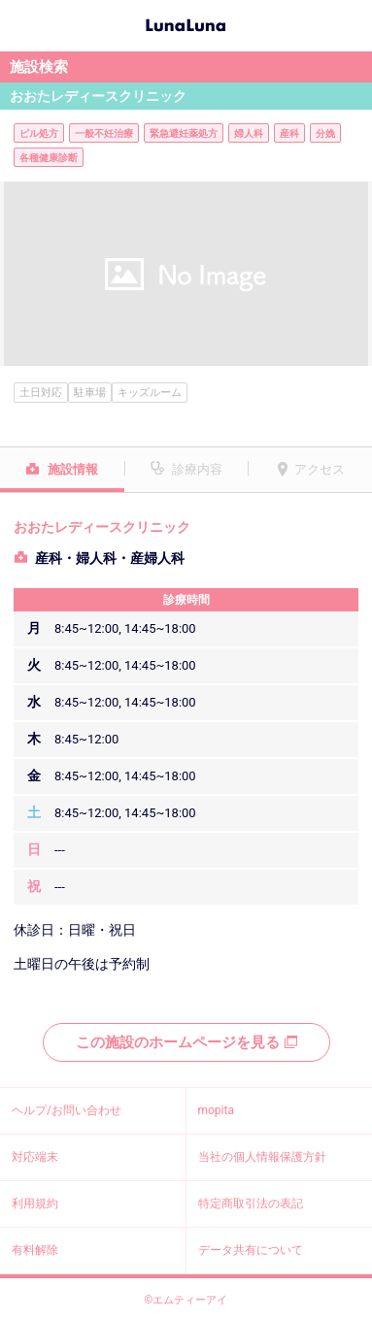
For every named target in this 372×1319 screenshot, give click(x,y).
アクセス (319, 469)
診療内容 (197, 469)
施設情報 (73, 469)
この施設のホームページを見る (186, 1042)
